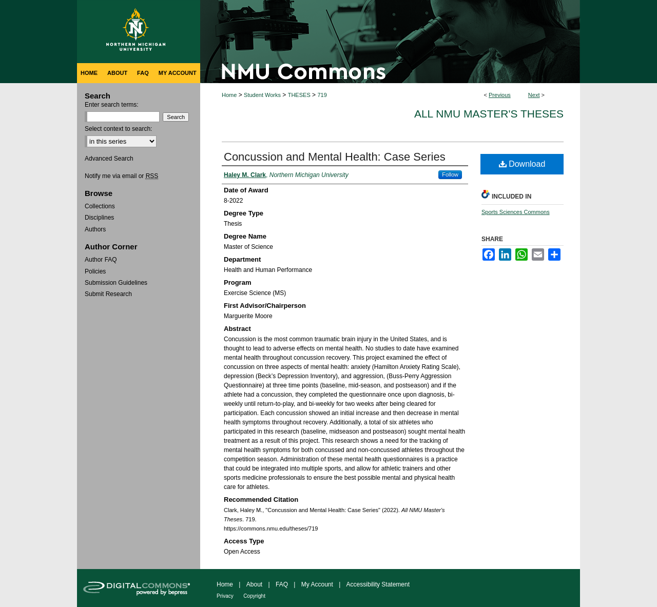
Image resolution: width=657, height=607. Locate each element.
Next (534, 95)
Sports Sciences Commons (515, 212)
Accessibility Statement (378, 584)
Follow (450, 174)
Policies (95, 271)
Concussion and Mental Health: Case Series (335, 156)
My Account (317, 584)
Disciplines (99, 217)
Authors (95, 229)
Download (522, 164)
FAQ (282, 584)
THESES (299, 95)
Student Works (262, 95)
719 (321, 95)
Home (229, 95)
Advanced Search (109, 158)
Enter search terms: (112, 104)
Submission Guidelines (116, 282)
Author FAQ (101, 259)
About (254, 584)
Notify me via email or (121, 176)
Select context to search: (118, 128)
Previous (500, 95)
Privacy (225, 596)
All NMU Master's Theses (489, 114)
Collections (100, 206)
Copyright (254, 596)
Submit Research (108, 294)
